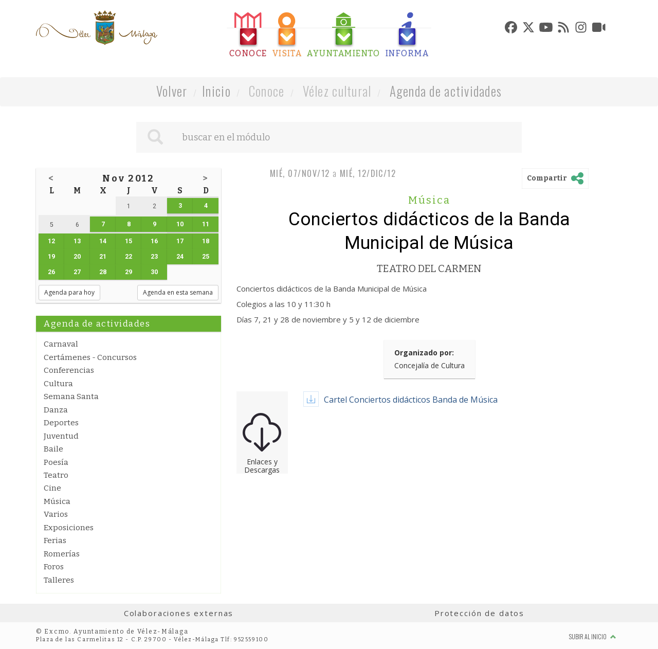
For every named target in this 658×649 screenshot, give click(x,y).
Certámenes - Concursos (90, 357)
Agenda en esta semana (178, 292)
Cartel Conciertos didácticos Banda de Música (411, 399)
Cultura (58, 383)
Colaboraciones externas (179, 613)
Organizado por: (424, 352)
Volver (172, 90)
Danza (56, 409)
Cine (52, 488)
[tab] (248, 35)
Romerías (62, 553)
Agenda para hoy (69, 292)
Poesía (56, 462)
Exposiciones (69, 527)
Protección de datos (479, 613)
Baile (53, 449)
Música (57, 501)
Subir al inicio (592, 636)
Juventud (61, 436)
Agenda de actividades (446, 90)
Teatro (56, 475)
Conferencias (69, 370)
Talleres (59, 580)
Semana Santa (71, 396)
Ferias (55, 540)
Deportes (61, 422)
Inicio (216, 90)
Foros (54, 566)
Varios (56, 514)
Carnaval (61, 344)
